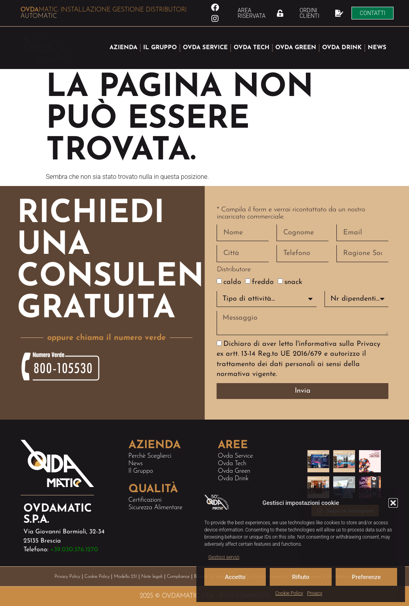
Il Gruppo (141, 471)
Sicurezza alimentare (155, 507)
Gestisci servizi (223, 557)
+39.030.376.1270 (74, 550)
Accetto (235, 577)
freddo (263, 282)
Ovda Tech (232, 463)
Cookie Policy (289, 593)
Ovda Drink (233, 479)
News (136, 463)
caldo (232, 282)
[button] (393, 503)
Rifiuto (300, 577)
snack (293, 282)
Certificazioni (145, 500)
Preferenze (366, 577)
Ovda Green (234, 471)
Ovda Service (235, 456)
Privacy (314, 593)
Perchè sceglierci (150, 456)
